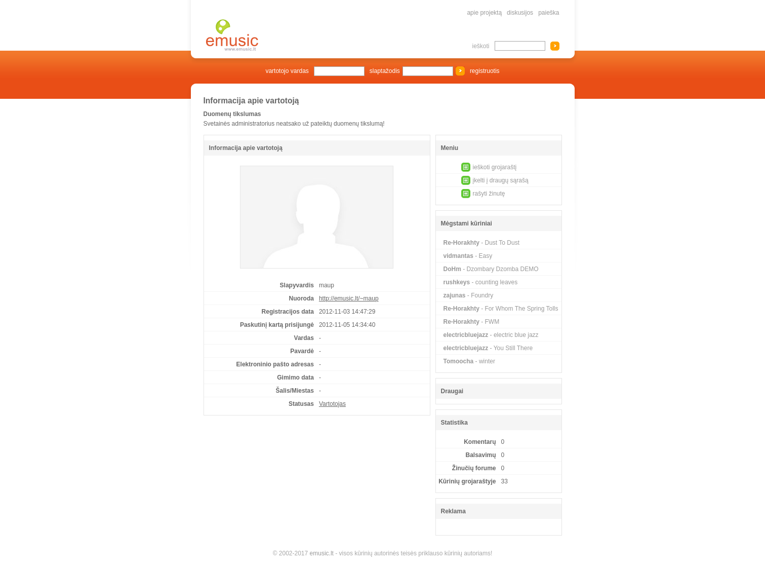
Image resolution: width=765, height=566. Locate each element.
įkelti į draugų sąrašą (501, 180)
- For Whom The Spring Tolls (501, 308)
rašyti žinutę (489, 193)
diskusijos (520, 12)
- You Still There (488, 348)
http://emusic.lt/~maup (349, 298)
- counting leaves (481, 282)
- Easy (468, 255)
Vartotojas (332, 403)
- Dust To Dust (482, 242)
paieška (548, 12)
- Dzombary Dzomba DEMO (491, 269)
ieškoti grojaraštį (495, 167)
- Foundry (469, 295)
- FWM (472, 321)
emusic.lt (322, 553)
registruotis (485, 70)
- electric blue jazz (491, 334)
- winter (469, 361)
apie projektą (484, 12)
